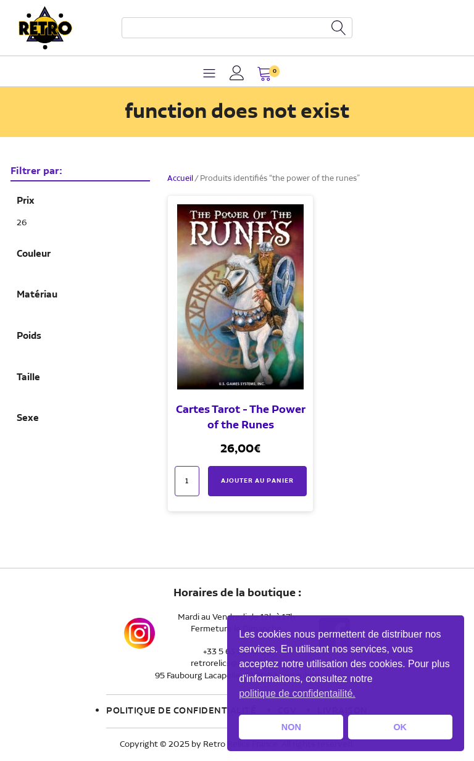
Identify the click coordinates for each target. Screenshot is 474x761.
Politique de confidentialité (181, 711)
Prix (26, 201)
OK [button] (400, 727)
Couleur (34, 254)
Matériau (37, 295)
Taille (28, 378)
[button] (264, 75)
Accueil (180, 179)
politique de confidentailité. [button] (297, 693)
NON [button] (291, 727)
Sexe (28, 418)
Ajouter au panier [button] (257, 481)
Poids (29, 336)
